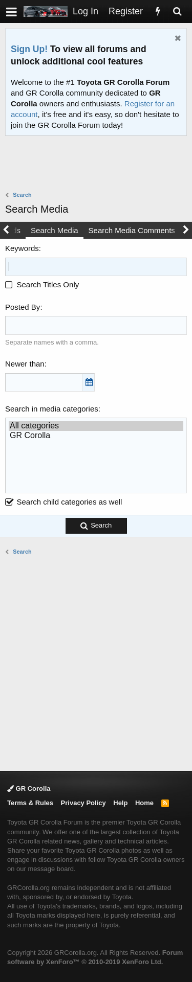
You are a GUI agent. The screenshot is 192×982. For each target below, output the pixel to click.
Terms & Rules (30, 803)
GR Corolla (96, 436)
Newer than (25, 363)
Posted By (22, 307)
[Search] (177, 11)
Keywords (22, 248)
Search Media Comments (132, 230)
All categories (96, 426)
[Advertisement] (98, 164)
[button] (11, 11)
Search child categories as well (63, 501)
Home (144, 803)
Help (120, 803)
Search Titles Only (42, 284)
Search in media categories (51, 408)
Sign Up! (29, 49)
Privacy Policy (83, 803)
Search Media (54, 230)
